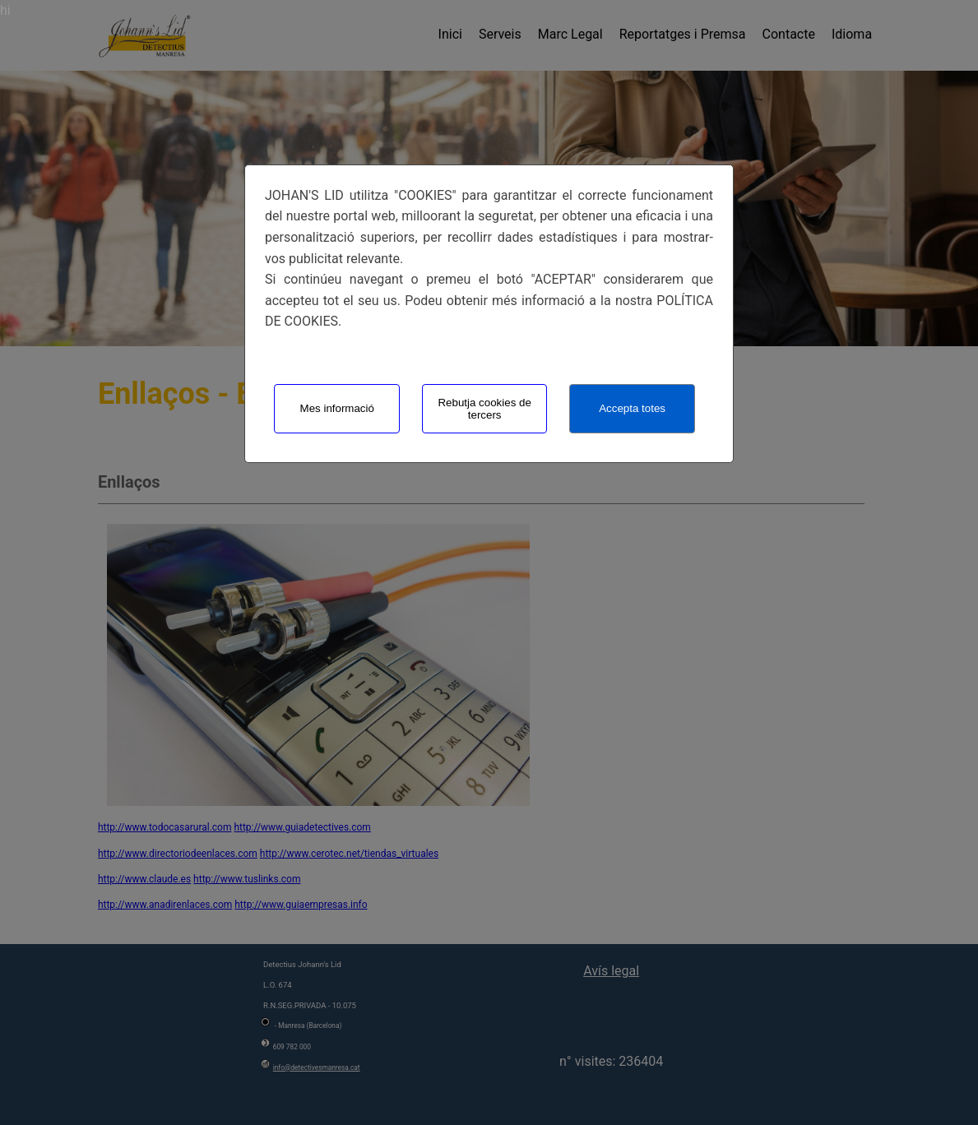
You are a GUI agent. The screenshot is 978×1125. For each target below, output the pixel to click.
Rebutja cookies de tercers (484, 408)
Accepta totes (632, 408)
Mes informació (337, 408)
